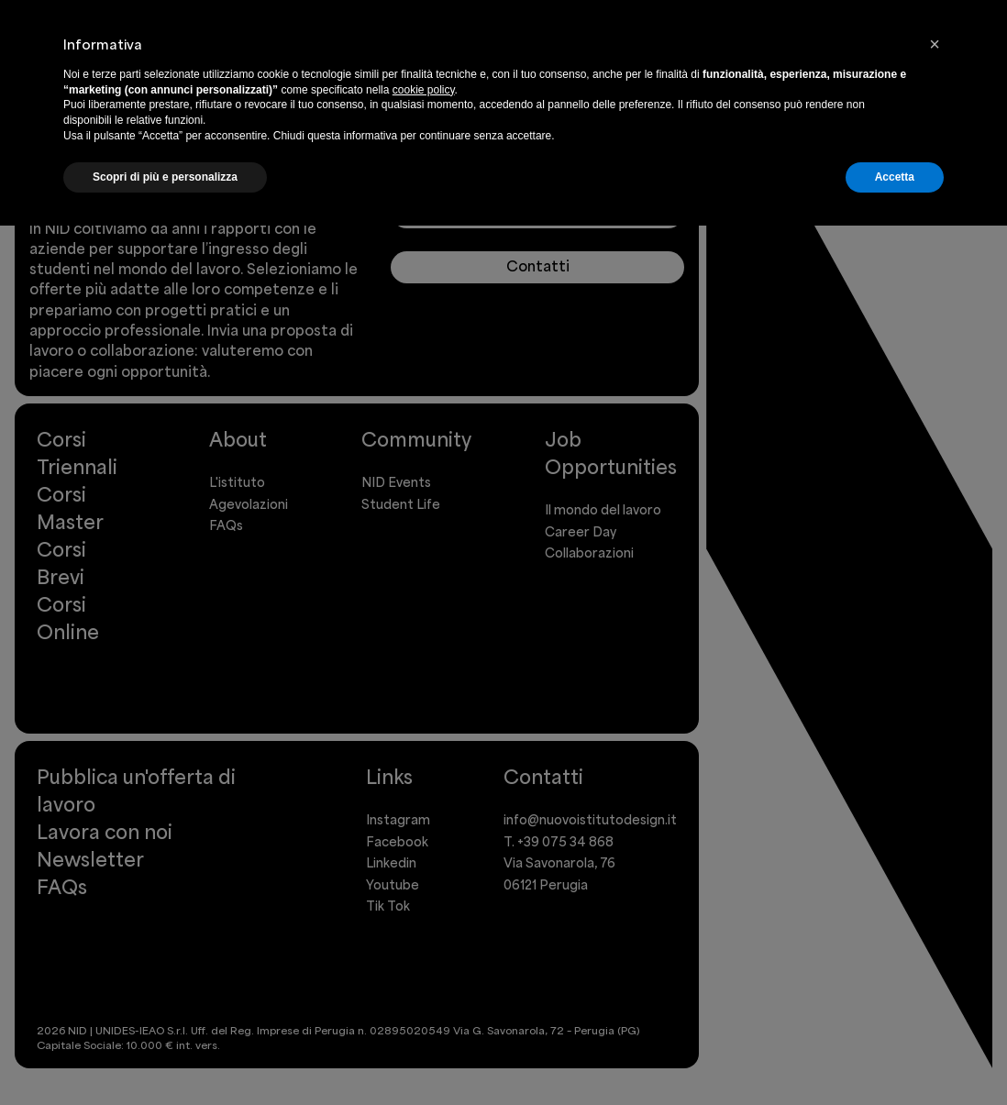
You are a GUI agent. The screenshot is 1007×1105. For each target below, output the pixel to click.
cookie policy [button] (424, 89)
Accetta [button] (894, 177)
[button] (934, 44)
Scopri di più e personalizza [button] (165, 177)
